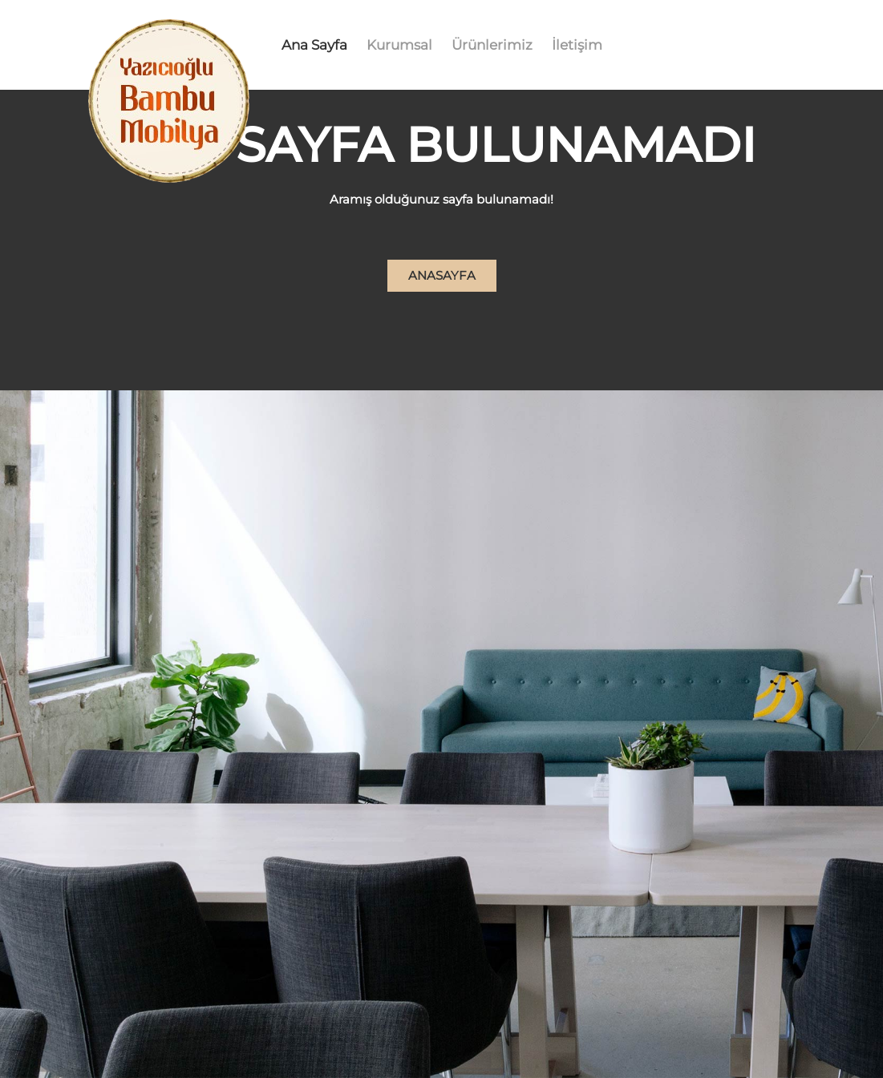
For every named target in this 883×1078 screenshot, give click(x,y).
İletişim (577, 45)
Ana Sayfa (314, 45)
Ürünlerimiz (492, 45)
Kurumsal (399, 45)
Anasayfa (442, 275)
